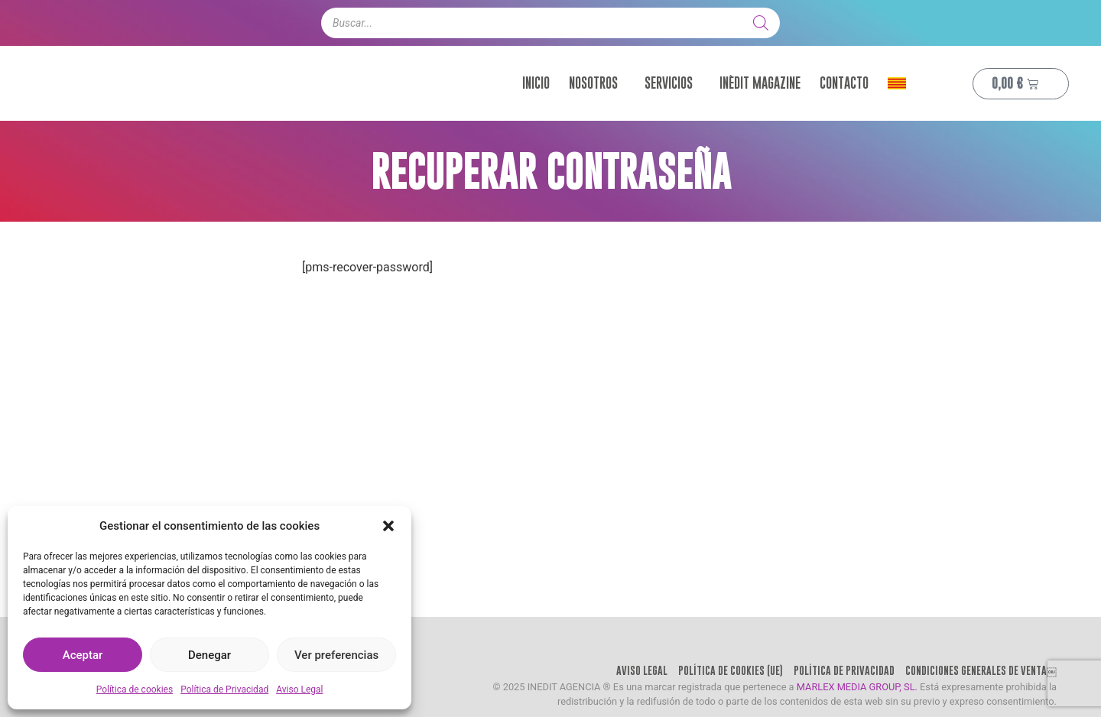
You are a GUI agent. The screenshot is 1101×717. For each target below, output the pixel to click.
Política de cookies (135, 689)
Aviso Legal (299, 689)
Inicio (536, 84)
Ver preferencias (336, 655)
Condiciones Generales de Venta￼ (969, 681)
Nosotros (597, 84)
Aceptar (83, 655)
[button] (388, 526)
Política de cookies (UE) (669, 681)
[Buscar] (761, 23)
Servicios (672, 84)
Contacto (844, 84)
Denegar (209, 655)
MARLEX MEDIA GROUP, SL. (857, 706)
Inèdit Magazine (760, 84)
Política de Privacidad (224, 689)
